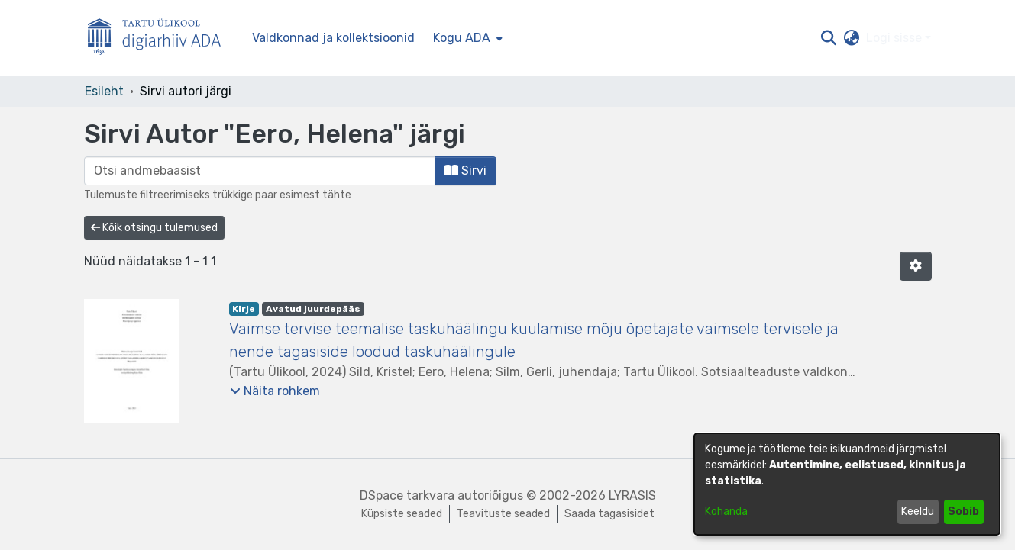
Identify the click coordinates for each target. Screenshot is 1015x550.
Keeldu (917, 511)
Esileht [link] (104, 91)
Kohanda (726, 511)
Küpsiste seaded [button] (401, 513)
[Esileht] (160, 38)
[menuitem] (466, 38)
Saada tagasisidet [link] (609, 513)
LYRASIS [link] (632, 495)
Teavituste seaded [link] (503, 513)
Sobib (963, 511)
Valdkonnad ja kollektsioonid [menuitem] (333, 38)
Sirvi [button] (465, 170)
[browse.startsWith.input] (259, 170)
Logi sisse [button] (895, 38)
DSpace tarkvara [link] (407, 495)
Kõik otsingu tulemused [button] (154, 227)
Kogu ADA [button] (461, 38)
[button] (829, 38)
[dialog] (847, 484)
